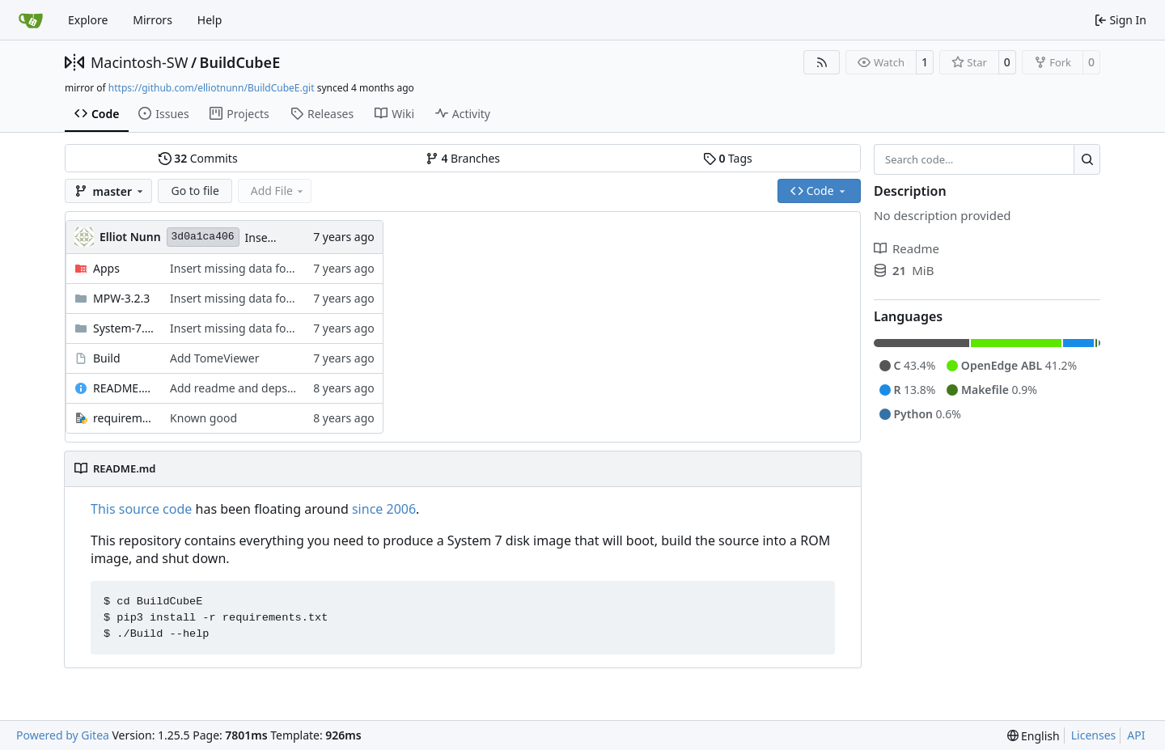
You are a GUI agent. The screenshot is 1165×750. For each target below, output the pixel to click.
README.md (123, 388)
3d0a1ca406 (203, 237)
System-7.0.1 (123, 328)
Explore (88, 20)
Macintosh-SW (139, 62)
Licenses (1093, 735)
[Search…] (1087, 159)
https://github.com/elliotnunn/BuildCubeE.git (211, 88)
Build (107, 358)
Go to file (194, 190)
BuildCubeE (240, 62)
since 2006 (384, 509)
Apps (106, 268)
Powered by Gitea (62, 735)
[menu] (1033, 736)
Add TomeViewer (214, 358)
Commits (198, 158)
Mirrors (152, 20)
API (1136, 735)
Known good (203, 418)
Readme (906, 248)
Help (209, 20)
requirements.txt (123, 418)
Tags (727, 158)
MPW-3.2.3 (121, 298)
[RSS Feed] (822, 62)
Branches (463, 158)
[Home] (30, 20)
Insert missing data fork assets (251, 268)
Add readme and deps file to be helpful (273, 388)
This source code (141, 509)
